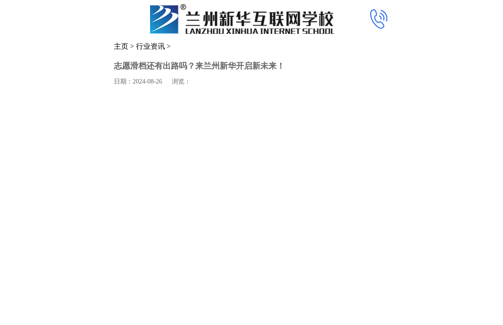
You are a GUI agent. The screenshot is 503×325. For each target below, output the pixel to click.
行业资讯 (150, 46)
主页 (121, 46)
